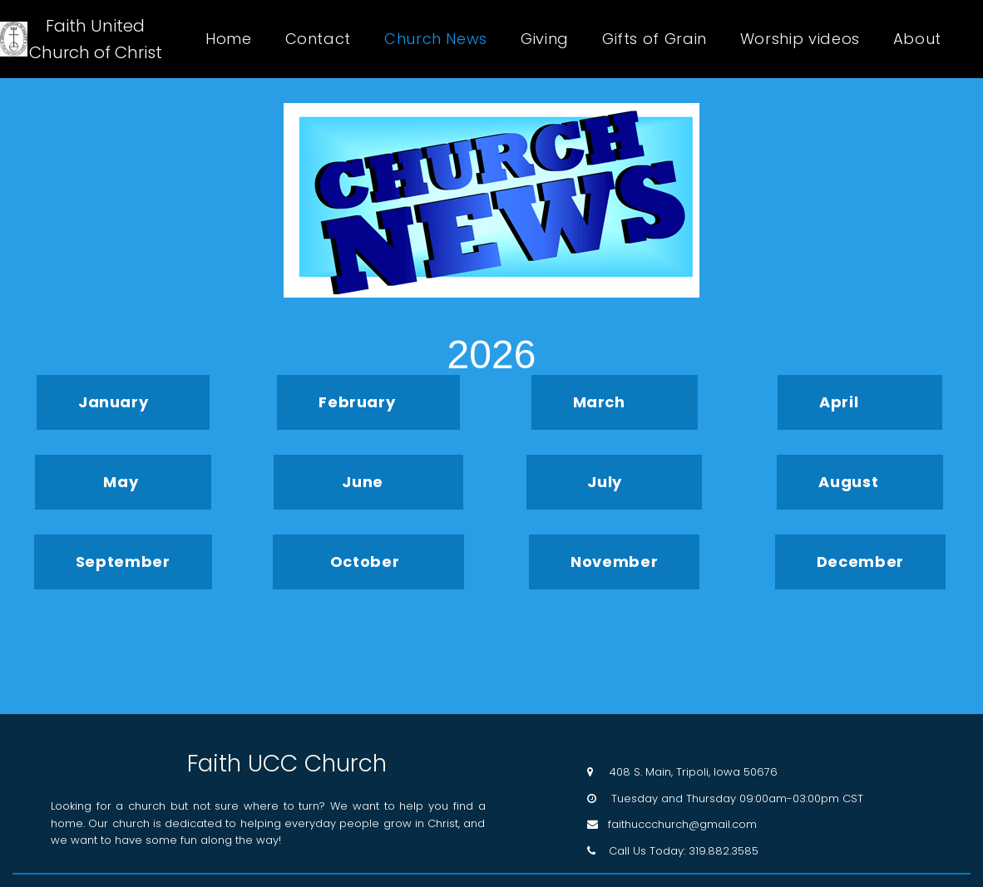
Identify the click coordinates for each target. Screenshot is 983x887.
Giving (545, 39)
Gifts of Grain (654, 39)
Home (228, 39)
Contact (318, 39)
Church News (435, 39)
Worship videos (800, 39)
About (917, 39)
